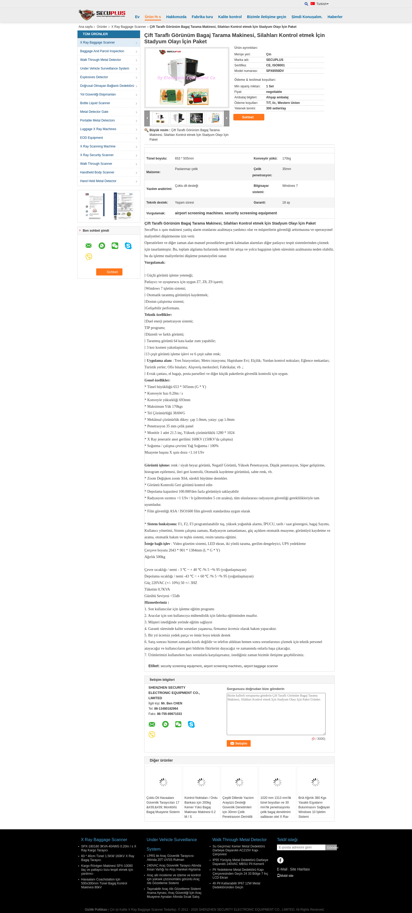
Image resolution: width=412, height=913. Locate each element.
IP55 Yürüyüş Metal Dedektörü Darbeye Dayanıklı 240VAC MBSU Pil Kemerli (240, 862)
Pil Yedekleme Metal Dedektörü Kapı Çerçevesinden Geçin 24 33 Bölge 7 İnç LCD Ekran (240, 873)
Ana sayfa (85, 27)
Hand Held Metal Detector (98, 181)
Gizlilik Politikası (96, 909)
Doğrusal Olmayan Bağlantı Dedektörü (107, 86)
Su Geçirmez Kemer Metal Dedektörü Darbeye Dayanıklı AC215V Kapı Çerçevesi (239, 850)
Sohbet (251, 117)
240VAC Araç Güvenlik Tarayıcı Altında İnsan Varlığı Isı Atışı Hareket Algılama (174, 867)
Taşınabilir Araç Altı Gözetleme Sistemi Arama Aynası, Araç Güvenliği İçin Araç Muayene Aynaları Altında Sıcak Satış (174, 893)
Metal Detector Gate (94, 112)
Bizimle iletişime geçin (266, 17)
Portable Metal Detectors (97, 120)
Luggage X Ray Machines (98, 129)
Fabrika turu (202, 17)
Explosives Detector (94, 77)
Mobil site (285, 876)
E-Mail (282, 869)
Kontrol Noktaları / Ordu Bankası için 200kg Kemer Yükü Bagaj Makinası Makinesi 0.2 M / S (201, 807)
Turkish (322, 4)
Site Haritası (300, 869)
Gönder (332, 848)
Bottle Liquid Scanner (95, 103)
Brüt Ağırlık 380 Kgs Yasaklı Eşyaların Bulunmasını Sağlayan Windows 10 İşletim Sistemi (314, 807)
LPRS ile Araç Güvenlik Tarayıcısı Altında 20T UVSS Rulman (170, 858)
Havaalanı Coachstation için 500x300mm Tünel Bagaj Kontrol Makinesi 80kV (104, 883)
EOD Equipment (91, 138)
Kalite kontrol (230, 17)
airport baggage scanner (261, 666)
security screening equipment (181, 666)
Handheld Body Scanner (97, 172)
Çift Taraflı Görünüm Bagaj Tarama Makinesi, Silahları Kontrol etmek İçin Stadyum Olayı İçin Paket (189, 134)
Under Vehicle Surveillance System (104, 68)
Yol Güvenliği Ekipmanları (98, 94)
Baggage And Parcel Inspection (102, 51)
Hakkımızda (176, 17)
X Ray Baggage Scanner (128, 27)
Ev (137, 17)
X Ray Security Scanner (97, 155)
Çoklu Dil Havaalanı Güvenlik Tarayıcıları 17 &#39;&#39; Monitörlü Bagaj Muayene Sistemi (162, 805)
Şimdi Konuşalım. (306, 17)
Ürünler (102, 27)
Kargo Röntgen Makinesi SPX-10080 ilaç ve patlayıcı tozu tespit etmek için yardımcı (107, 869)
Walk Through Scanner (96, 164)
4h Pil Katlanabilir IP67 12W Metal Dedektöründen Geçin (236, 885)
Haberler (335, 17)
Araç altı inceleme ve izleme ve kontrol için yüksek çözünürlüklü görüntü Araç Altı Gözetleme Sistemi (174, 879)
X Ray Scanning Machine (98, 146)
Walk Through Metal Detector (100, 60)
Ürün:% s (153, 17)
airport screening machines (223, 666)
